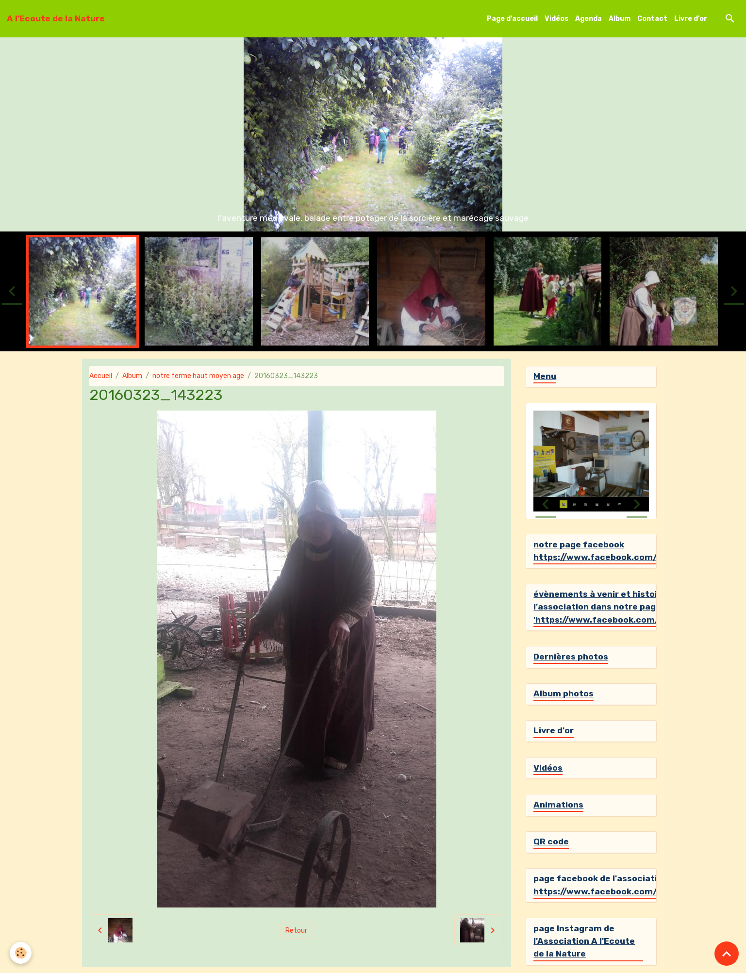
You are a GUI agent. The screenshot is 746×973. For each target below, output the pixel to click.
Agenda (588, 19)
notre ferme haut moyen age (198, 376)
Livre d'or (690, 19)
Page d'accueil (512, 19)
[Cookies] (21, 953)
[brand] (56, 18)
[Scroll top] (726, 953)
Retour (296, 930)
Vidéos (556, 19)
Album (619, 19)
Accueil (100, 376)
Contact (652, 19)
